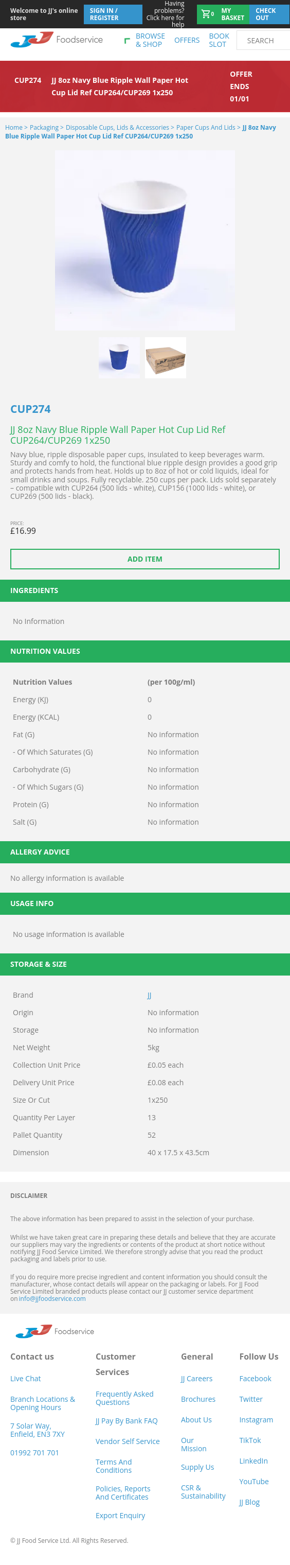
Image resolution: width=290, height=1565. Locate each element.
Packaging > (47, 127)
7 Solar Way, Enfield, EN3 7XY (37, 1430)
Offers (187, 40)
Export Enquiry (120, 1515)
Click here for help (163, 14)
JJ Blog (249, 1502)
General (197, 1356)
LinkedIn (253, 1461)
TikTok (250, 1440)
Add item (145, 559)
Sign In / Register (104, 14)
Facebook (255, 1378)
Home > (16, 127)
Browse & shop (150, 40)
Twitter (251, 1399)
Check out (266, 14)
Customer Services (116, 1364)
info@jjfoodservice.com (52, 1298)
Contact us (32, 1356)
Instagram (256, 1419)
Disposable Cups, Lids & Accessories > (120, 127)
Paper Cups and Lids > (208, 127)
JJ (150, 995)
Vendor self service (128, 1441)
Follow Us (258, 1356)
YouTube (254, 1481)
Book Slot (219, 40)
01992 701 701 (34, 1452)
